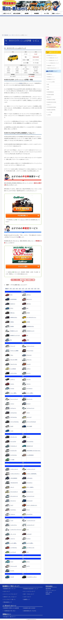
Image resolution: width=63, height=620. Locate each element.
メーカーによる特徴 (50, 81)
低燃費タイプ (27, 598)
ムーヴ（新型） (13, 543)
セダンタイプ (7, 591)
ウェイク (29, 364)
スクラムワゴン (13, 412)
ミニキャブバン (13, 524)
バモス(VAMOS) (13, 478)
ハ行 (26, 288)
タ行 (20, 288)
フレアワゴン (13, 509)
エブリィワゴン (13, 373)
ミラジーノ (12, 538)
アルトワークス (13, 364)
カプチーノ (12, 379)
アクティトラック (31, 346)
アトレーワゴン (30, 350)
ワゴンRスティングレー (32, 576)
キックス (29, 379)
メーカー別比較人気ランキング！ (53, 62)
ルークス (12, 570)
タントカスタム (30, 441)
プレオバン (12, 514)
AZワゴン (29, 294)
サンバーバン (30, 399)
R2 (10, 339)
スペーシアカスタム (14, 421)
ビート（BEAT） (30, 487)
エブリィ (29, 368)
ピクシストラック (31, 496)
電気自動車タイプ (8, 601)
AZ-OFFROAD (13, 299)
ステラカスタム (13, 417)
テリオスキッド (13, 445)
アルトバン (29, 359)
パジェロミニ (30, 482)
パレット (12, 487)
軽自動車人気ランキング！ (52, 55)
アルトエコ (29, 355)
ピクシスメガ (30, 500)
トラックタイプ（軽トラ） (10, 598)
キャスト (12, 383)
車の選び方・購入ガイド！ (10, 615)
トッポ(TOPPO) (30, 454)
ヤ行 (32, 288)
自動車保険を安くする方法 (30, 609)
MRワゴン (12, 312)
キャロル (12, 388)
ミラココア (29, 534)
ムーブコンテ (13, 552)
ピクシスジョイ (30, 491)
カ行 (13, 288)
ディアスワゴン (13, 454)
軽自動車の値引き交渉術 (51, 101)
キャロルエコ (30, 388)
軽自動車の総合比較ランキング (31, 588)
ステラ (28, 412)
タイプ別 (46, 13)
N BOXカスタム (13, 317)
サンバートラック (13, 399)
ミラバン (29, 538)
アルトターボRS (13, 359)
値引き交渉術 (16, 13)
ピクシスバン (13, 500)
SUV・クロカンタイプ (29, 593)
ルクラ (28, 566)
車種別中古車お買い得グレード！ (53, 67)
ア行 (10, 288)
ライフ (11, 561)
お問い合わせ (49, 591)
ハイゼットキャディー (14, 473)
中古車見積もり (23, 215)
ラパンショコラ (13, 566)
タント (28, 436)
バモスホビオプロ (13, 482)
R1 (27, 335)
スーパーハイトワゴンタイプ (11, 593)
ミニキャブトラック (31, 520)
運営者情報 (48, 588)
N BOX (20, 83)
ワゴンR (11, 576)
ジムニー (29, 403)
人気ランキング (7, 13)
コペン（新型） (13, 392)
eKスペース (29, 299)
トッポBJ (12, 459)
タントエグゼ (13, 441)
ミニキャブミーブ (31, 524)
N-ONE (28, 321)
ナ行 (23, 288)
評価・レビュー (56, 13)
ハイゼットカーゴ (13, 469)
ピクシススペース (13, 496)
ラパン (28, 561)
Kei (27, 308)
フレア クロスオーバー (32, 505)
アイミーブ (12, 346)
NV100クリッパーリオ (15, 335)
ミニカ (11, 520)
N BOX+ (11, 321)
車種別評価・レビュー (51, 65)
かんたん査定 (22, 266)
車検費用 (36, 13)
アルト (11, 355)
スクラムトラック (31, 408)
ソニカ (11, 430)
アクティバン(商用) (14, 350)
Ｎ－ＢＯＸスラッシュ (32, 317)
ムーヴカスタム (13, 547)
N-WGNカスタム (30, 326)
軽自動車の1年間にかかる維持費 (12, 607)
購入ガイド (49, 96)
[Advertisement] (31, 25)
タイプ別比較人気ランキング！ (52, 57)
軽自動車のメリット (50, 76)
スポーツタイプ (27, 596)
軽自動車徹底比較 (50, 91)
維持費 (26, 13)
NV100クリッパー (31, 330)
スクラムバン (13, 408)
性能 (48, 86)
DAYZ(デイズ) (30, 445)
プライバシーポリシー (51, 590)
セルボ (11, 426)
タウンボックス (13, 436)
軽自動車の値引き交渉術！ (30, 607)
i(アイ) (11, 308)
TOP (2, 35)
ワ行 (38, 288)
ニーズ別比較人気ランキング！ (52, 60)
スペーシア (29, 417)
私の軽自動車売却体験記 (51, 106)
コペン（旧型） (30, 392)
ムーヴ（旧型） (30, 543)
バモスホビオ (30, 478)
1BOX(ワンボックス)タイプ (10, 596)
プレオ (28, 509)
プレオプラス (30, 514)
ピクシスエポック (13, 491)
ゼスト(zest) (29, 426)
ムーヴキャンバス (31, 547)
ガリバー (23, 219)
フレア (11, 505)
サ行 (17, 288)
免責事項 (48, 593)
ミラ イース (13, 534)
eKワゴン (29, 303)
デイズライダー (13, 450)
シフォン (12, 403)
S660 (28, 339)
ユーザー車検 (49, 111)
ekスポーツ (12, 303)
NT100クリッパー (13, 330)
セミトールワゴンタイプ (30, 591)
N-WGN (11, 326)
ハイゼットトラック (31, 469)
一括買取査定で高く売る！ (10, 609)
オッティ (29, 373)
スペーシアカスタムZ (31, 421)
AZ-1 (11, 294)
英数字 (7, 288)
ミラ (28, 529)
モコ (28, 552)
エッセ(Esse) (12, 368)
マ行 (29, 288)
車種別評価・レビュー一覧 (8, 35)
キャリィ (29, 383)
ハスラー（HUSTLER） (32, 473)
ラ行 (35, 288)
